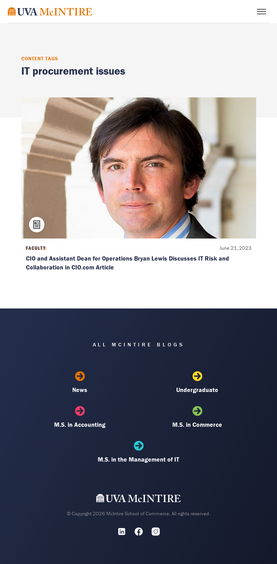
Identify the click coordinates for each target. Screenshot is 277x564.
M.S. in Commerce (197, 417)
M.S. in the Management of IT (139, 452)
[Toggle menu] (261, 11)
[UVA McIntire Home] (138, 500)
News (80, 382)
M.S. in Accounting (80, 417)
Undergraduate (197, 382)
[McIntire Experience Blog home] (50, 11)
